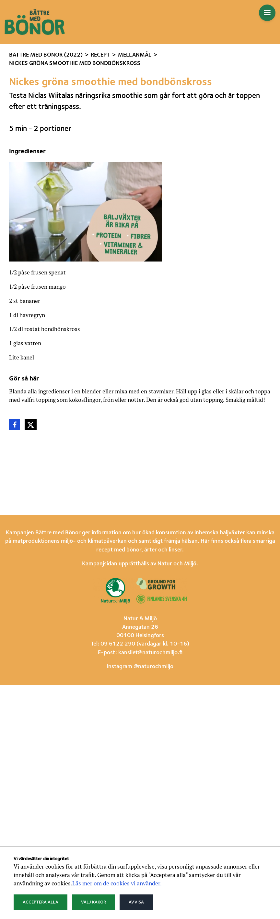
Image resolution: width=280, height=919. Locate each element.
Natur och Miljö (177, 564)
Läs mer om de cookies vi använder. (117, 883)
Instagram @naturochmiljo (140, 666)
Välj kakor (93, 902)
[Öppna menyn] (267, 13)
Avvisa (136, 902)
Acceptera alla (40, 902)
